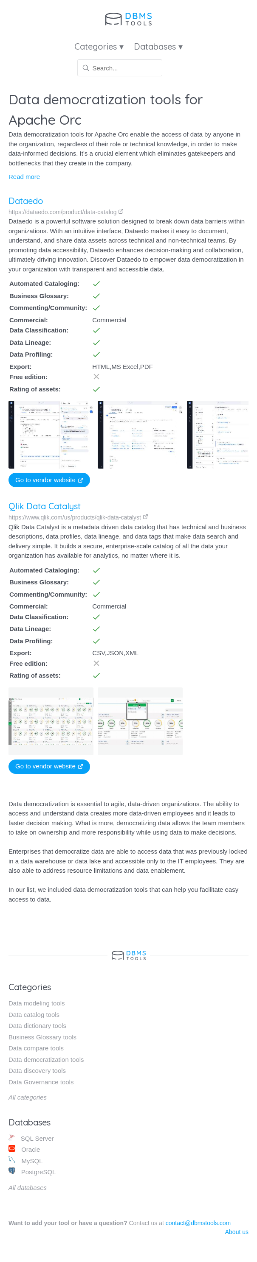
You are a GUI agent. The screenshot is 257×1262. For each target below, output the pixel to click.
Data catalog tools (33, 1014)
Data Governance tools (40, 1082)
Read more (24, 176)
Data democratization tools (46, 1059)
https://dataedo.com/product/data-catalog (66, 212)
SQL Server (31, 1138)
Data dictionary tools (37, 1025)
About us (237, 1231)
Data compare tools (36, 1048)
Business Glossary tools (42, 1037)
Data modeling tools (36, 1003)
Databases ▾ (158, 46)
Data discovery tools (37, 1070)
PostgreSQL (32, 1171)
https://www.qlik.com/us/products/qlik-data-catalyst (78, 517)
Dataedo (25, 200)
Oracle (24, 1149)
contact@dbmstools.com (198, 1223)
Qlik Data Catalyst (44, 506)
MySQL (25, 1160)
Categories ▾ (99, 46)
